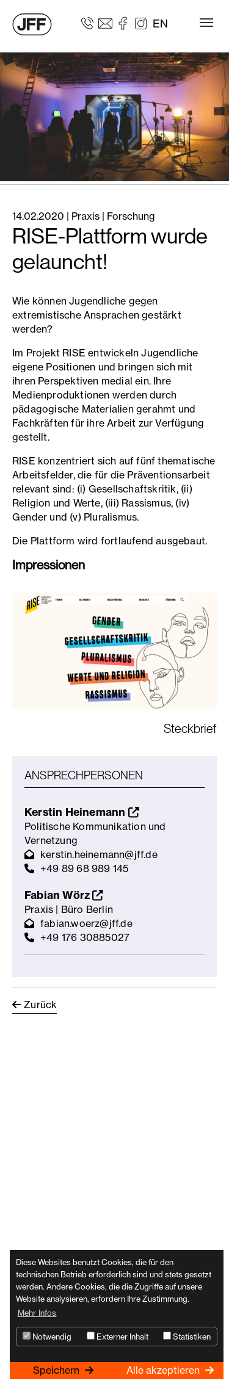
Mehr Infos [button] (37, 1313)
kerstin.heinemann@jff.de (99, 854)
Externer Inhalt (117, 1336)
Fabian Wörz (63, 895)
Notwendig (47, 1336)
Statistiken (187, 1336)
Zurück (40, 1004)
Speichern (57, 1370)
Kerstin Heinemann (81, 812)
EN (160, 23)
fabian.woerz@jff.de (86, 923)
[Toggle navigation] (206, 22)
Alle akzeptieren (164, 1370)
